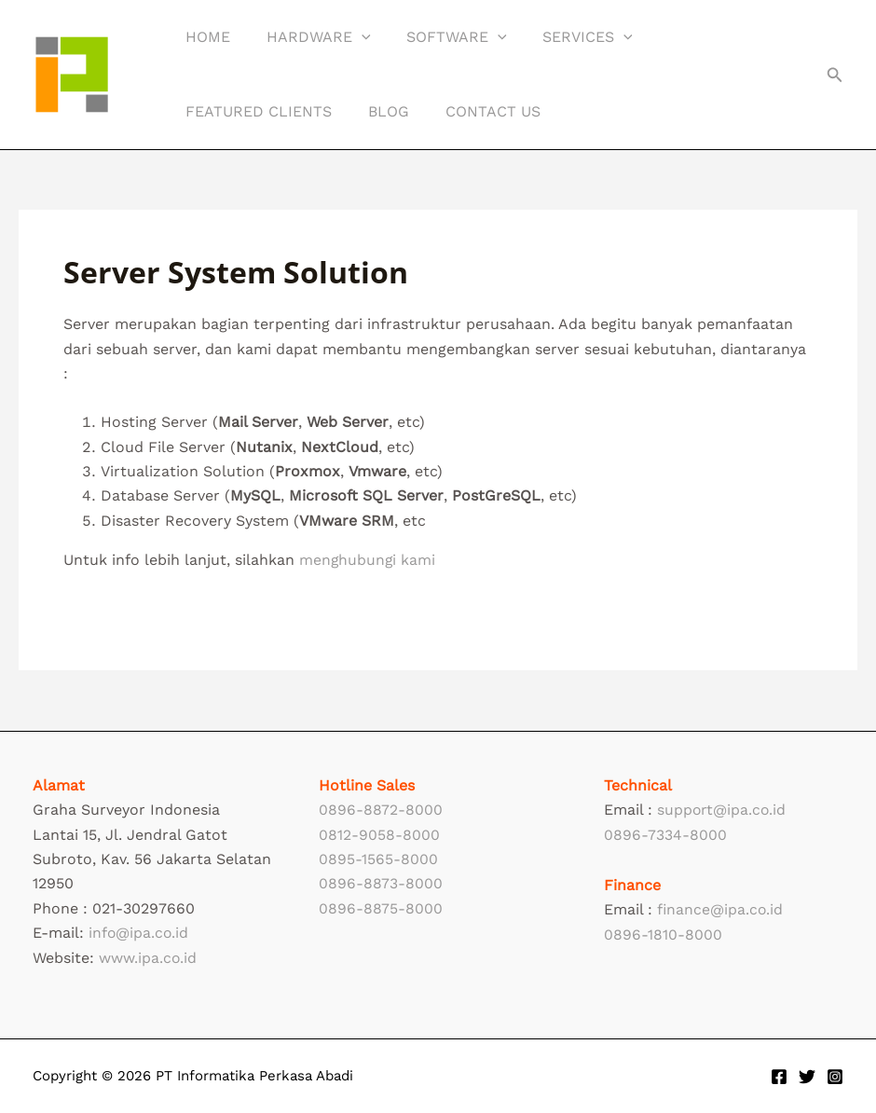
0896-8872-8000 (381, 809)
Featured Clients (256, 111)
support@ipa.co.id (722, 809)
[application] (352, 37)
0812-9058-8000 (379, 835)
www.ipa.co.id (148, 958)
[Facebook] (779, 1076)
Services (566, 37)
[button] (835, 75)
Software (441, 37)
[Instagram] (835, 1076)
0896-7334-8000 (665, 835)
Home (205, 37)
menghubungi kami (368, 560)
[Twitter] (807, 1076)
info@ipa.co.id (139, 932)
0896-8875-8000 (381, 908)
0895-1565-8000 (378, 859)
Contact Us (477, 111)
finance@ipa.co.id (721, 909)
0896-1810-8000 (663, 934)
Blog (379, 111)
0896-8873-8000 (381, 883)
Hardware (309, 37)
